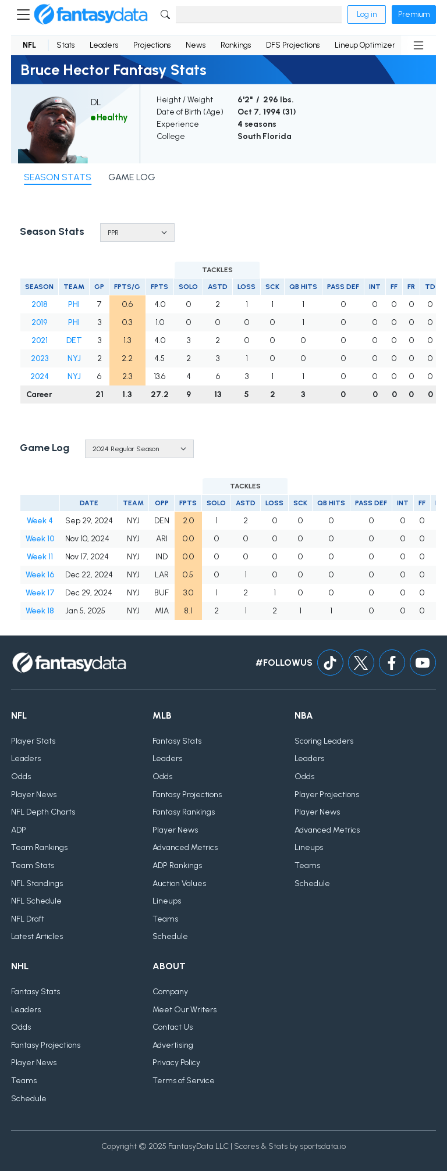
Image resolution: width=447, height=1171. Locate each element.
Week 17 (40, 593)
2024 (39, 376)
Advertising (172, 1045)
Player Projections (327, 794)
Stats (65, 45)
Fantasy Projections (187, 794)
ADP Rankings (177, 865)
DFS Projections (293, 45)
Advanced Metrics (185, 847)
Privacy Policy (176, 1063)
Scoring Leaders (324, 741)
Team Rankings (39, 847)
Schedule (170, 936)
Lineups (166, 901)
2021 (39, 340)
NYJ (74, 358)
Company (170, 992)
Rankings (236, 45)
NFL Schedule (36, 901)
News (195, 45)
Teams (165, 919)
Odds (21, 776)
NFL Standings (37, 883)
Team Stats (32, 865)
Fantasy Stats (176, 741)
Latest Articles (37, 936)
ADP (18, 830)
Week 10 (40, 539)
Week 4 (40, 521)
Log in (367, 14)
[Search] (259, 14)
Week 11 (40, 557)
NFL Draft (27, 919)
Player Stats (33, 741)
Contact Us (172, 1027)
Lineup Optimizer (365, 45)
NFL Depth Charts (43, 812)
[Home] (91, 14)
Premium (414, 14)
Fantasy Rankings (183, 812)
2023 (39, 358)
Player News (33, 794)
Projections (152, 45)
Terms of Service (183, 1081)
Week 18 (40, 611)
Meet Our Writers (184, 1010)
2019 (39, 322)
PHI (74, 304)
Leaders (104, 45)
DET (74, 340)
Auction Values (179, 883)
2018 (39, 304)
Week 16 (40, 575)
